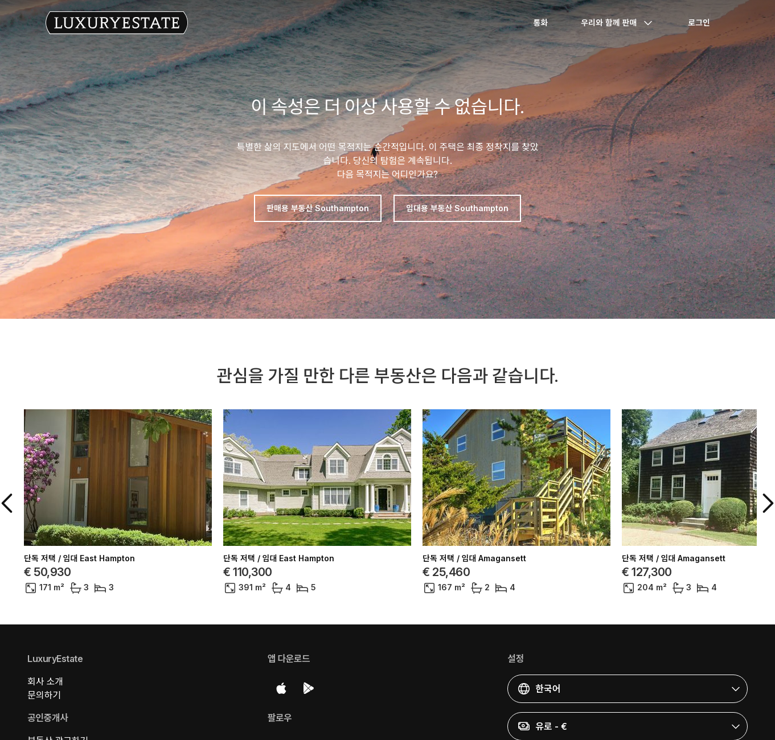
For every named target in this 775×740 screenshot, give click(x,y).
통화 (540, 22)
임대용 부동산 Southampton (457, 208)
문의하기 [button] (44, 695)
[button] (9, 503)
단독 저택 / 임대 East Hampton (79, 558)
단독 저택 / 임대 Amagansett (474, 558)
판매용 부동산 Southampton (317, 208)
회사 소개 (45, 681)
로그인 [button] (699, 22)
